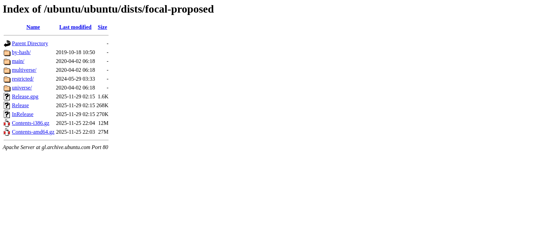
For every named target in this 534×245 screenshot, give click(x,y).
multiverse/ (24, 70)
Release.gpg (25, 96)
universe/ (22, 88)
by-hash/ (21, 52)
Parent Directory (30, 43)
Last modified (75, 27)
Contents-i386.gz (30, 123)
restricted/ (23, 79)
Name (33, 27)
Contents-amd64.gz (33, 132)
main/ (18, 61)
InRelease (22, 114)
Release (20, 105)
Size (102, 27)
